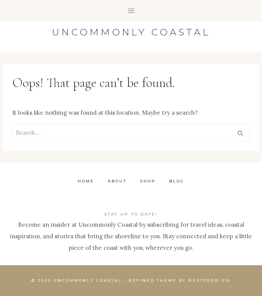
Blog (176, 181)
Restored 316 (209, 280)
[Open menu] (131, 11)
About (117, 181)
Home (86, 181)
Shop (148, 181)
